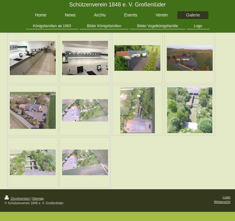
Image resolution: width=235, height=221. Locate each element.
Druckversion (17, 198)
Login (226, 197)
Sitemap (38, 198)
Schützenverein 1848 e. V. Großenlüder (117, 5)
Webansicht (222, 202)
